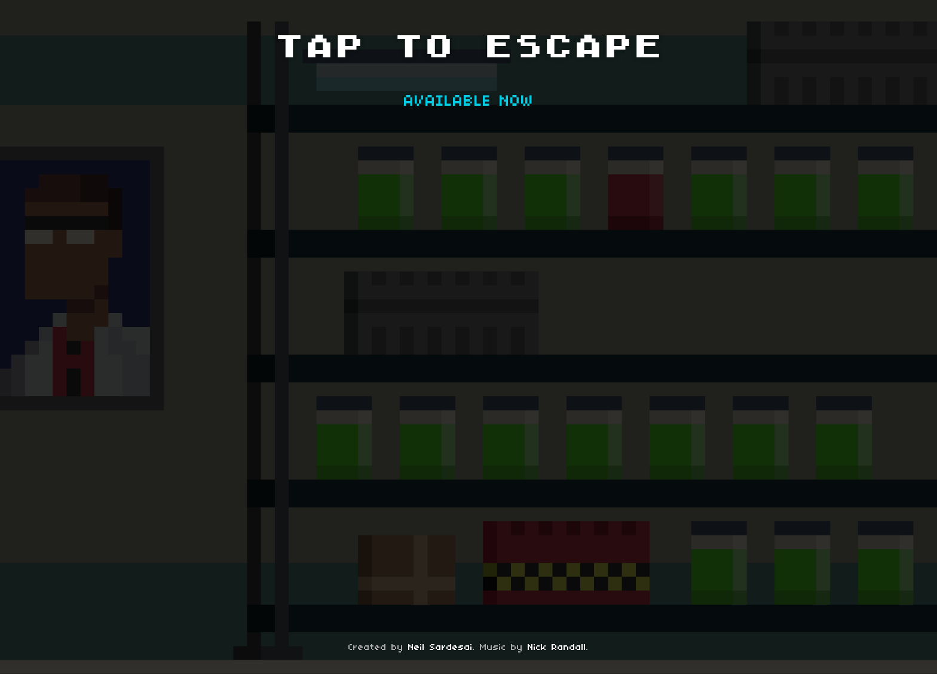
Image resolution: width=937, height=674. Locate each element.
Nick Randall (557, 647)
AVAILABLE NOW (469, 101)
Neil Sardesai (440, 647)
